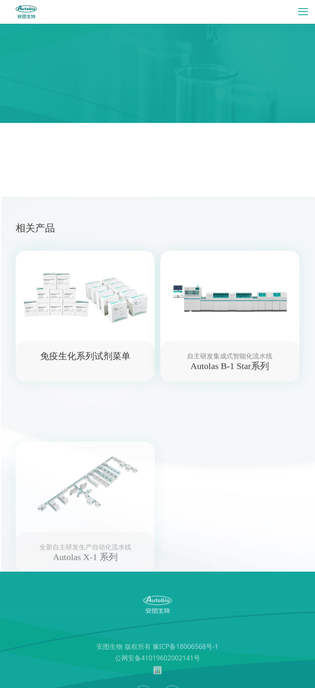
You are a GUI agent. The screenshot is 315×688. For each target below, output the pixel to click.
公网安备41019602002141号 (157, 674)
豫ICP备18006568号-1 (186, 662)
